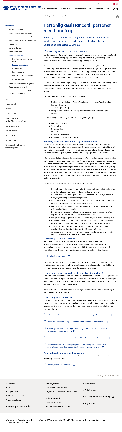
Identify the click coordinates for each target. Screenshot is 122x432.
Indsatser (9, 25)
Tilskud (8, 108)
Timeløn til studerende (59, 256)
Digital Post (13, 392)
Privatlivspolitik (53, 398)
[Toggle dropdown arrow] (58, 9)
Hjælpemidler (17, 68)
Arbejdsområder (49, 9)
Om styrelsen (91, 4)
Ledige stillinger (15, 400)
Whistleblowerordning (18, 396)
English (90, 403)
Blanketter (90, 383)
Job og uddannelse (16, 29)
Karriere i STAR (102, 9)
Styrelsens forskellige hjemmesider (61, 392)
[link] (117, 16)
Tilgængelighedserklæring (100, 397)
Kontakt (109, 4)
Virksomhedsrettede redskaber (20, 33)
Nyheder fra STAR (83, 9)
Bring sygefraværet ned (18, 87)
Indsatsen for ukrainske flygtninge (22, 84)
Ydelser (8, 99)
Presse (100, 4)
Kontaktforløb (14, 44)
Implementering (12, 126)
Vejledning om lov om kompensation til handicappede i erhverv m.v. (79, 338)
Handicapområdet (50, 16)
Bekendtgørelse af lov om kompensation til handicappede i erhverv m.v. (80, 315)
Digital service (11, 113)
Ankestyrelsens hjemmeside (61, 364)
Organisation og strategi (57, 387)
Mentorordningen (15, 48)
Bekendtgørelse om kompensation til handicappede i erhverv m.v (78, 321)
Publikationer (91, 390)
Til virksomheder (12, 140)
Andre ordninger (18, 79)
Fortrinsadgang (18, 72)
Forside (40, 16)
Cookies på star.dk (54, 402)
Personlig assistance (20, 65)
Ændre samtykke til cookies (58, 406)
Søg (115, 9)
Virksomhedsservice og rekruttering (22, 40)
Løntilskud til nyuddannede (22, 75)
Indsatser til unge (15, 52)
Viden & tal (66, 9)
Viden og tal (10, 104)
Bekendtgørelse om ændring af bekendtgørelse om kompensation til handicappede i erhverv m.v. (77, 329)
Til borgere (10, 135)
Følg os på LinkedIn (19, 406)
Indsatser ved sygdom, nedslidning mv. (23, 37)
